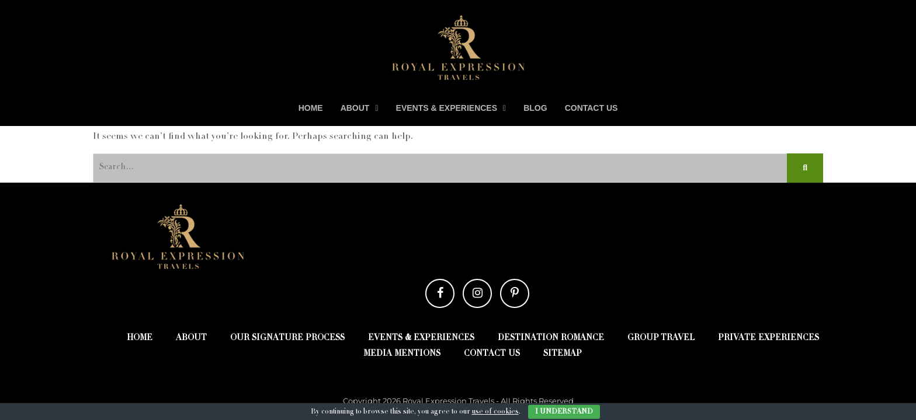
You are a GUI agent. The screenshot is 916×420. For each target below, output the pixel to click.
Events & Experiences (447, 108)
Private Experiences (768, 338)
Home (311, 108)
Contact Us (591, 108)
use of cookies (495, 411)
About (355, 108)
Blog (535, 108)
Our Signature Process (287, 338)
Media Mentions (401, 354)
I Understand (564, 411)
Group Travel (661, 338)
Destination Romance (551, 338)
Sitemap (562, 354)
